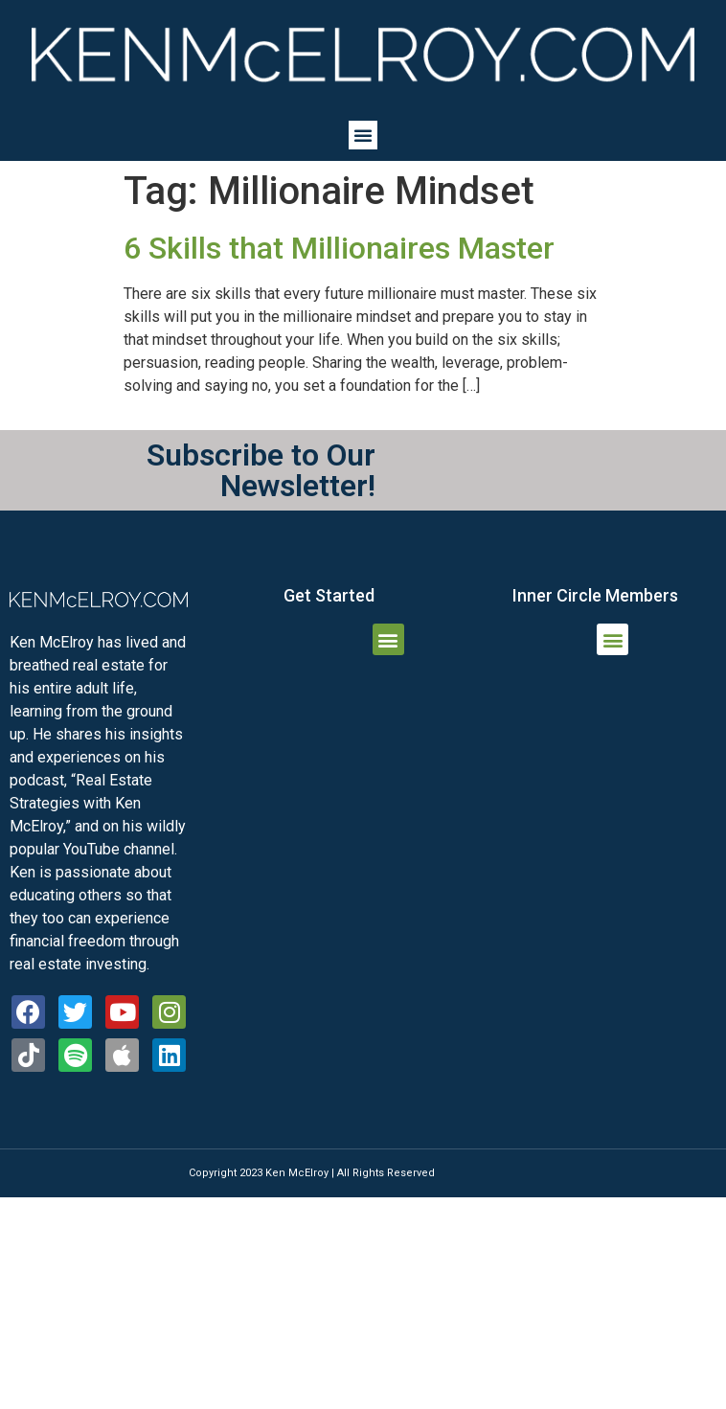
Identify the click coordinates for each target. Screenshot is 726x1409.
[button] (363, 135)
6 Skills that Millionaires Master (339, 248)
